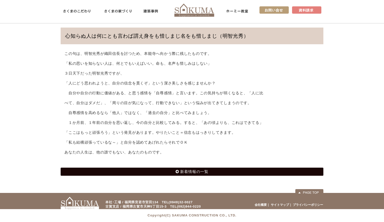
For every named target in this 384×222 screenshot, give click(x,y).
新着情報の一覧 (194, 171)
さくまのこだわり (77, 11)
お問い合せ (274, 10)
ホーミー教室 (237, 11)
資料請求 (306, 10)
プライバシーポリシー (308, 205)
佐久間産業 (194, 10)
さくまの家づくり (118, 11)
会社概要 (261, 205)
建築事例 (150, 11)
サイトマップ (280, 205)
